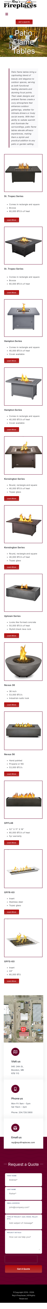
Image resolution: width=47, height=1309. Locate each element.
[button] (23, 1029)
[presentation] (21, 1259)
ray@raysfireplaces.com (23, 1142)
